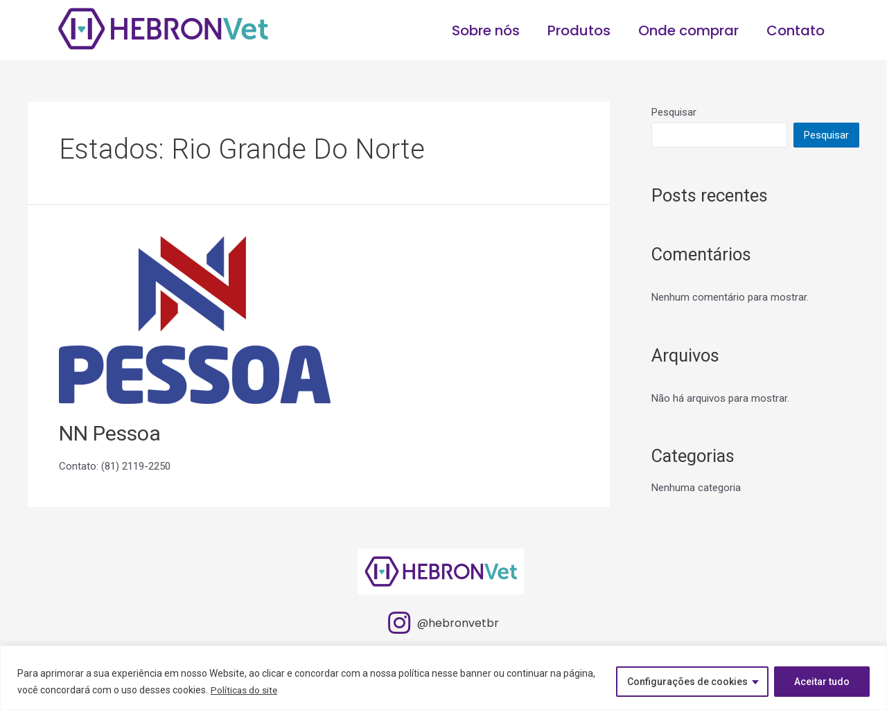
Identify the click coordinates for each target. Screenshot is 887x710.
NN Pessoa (110, 433)
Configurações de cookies (687, 681)
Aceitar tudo (822, 681)
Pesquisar (673, 112)
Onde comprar (688, 30)
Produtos (579, 30)
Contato (795, 30)
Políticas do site (245, 689)
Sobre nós (486, 30)
